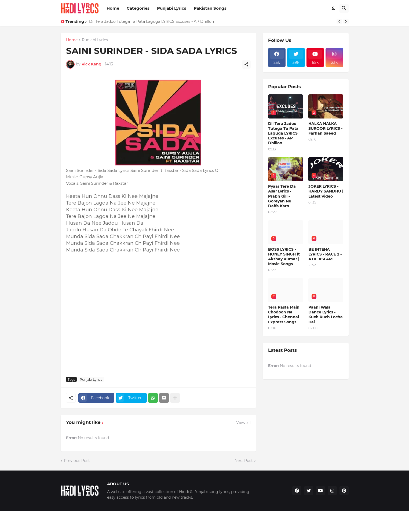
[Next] (346, 21)
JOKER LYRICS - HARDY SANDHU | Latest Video (325, 191)
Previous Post (77, 460)
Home (113, 8)
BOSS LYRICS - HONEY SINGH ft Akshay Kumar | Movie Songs (284, 256)
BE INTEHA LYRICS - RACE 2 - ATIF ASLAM (325, 254)
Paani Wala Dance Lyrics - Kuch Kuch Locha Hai (325, 314)
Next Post (244, 460)
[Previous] (339, 21)
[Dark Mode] (333, 8)
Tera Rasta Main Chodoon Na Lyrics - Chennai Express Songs (284, 314)
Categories (138, 8)
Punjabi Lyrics (171, 8)
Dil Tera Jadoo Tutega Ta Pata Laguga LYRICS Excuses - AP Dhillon (151, 21)
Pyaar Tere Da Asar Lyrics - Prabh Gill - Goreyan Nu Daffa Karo (282, 196)
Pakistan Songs (210, 8)
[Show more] (175, 398)
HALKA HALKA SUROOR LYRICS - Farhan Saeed (325, 128)
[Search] (344, 8)
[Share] (246, 64)
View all (243, 422)
